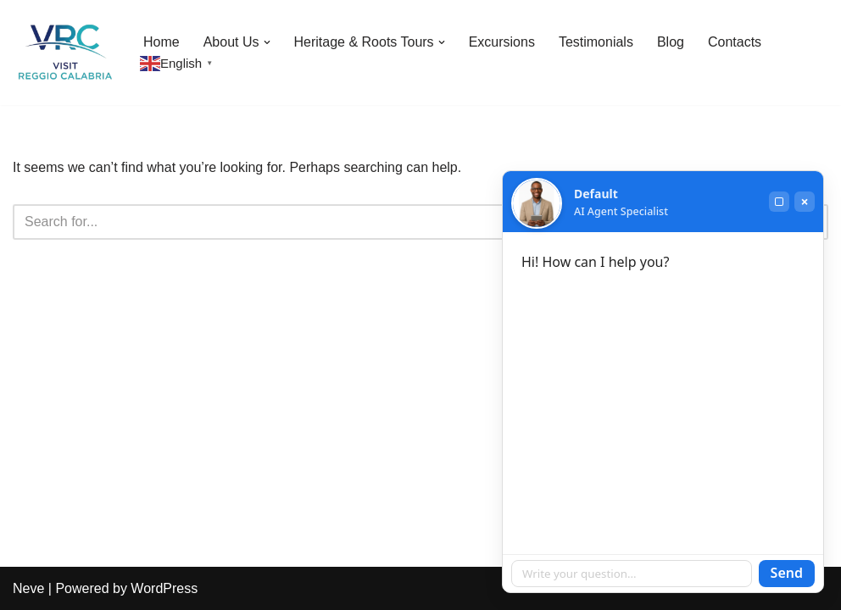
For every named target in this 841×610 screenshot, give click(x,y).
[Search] (401, 222)
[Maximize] (779, 201)
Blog (670, 42)
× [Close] (804, 201)
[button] (267, 42)
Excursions (502, 42)
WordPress (164, 588)
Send (787, 572)
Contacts (734, 42)
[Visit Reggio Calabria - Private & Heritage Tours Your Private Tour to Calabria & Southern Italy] (63, 52)
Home (161, 42)
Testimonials (596, 42)
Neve (28, 588)
